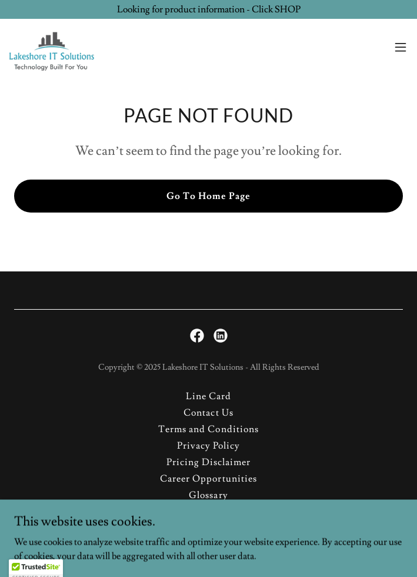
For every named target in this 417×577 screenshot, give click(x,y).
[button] (400, 47)
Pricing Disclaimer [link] (208, 462)
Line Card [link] (208, 396)
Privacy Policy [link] (208, 446)
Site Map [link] (208, 512)
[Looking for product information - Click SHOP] (208, 9)
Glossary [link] (208, 495)
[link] (51, 47)
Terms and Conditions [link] (208, 429)
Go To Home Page (208, 196)
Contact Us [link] (208, 413)
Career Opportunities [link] (208, 479)
